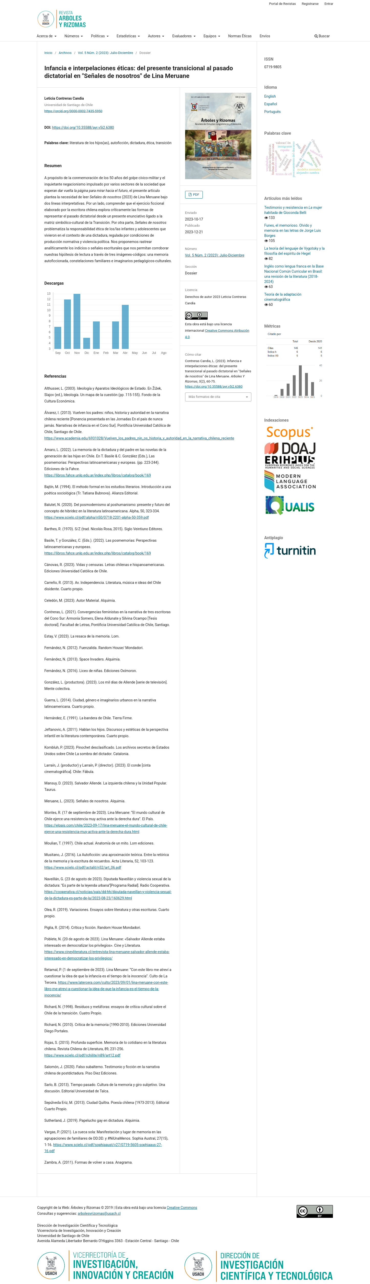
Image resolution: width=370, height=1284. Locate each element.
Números (72, 36)
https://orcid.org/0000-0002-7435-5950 (73, 111)
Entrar (328, 4)
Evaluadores (182, 36)
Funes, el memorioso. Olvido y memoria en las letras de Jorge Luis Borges (292, 230)
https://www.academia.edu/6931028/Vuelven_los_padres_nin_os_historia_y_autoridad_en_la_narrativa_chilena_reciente (139, 438)
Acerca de (45, 36)
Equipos (210, 36)
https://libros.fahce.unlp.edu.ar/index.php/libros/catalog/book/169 (97, 475)
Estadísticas (127, 36)
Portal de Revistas (282, 4)
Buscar (322, 36)
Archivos (65, 53)
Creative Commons (182, 1208)
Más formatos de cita (204, 397)
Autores (154, 36)
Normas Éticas (239, 36)
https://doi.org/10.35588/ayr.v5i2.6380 (83, 127)
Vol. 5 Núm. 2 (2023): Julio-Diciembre (105, 53)
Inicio (48, 53)
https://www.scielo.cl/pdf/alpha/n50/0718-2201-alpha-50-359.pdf (96, 517)
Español (270, 104)
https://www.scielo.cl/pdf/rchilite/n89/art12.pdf (82, 1055)
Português (272, 112)
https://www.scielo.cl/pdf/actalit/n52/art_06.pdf (82, 867)
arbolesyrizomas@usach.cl (99, 1213)
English (270, 96)
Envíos (265, 36)
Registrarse (310, 4)
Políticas (98, 36)
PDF (195, 194)
